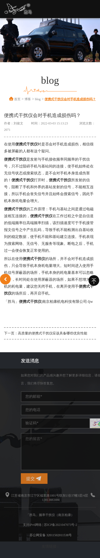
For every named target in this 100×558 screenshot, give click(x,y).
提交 (82, 478)
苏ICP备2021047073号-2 (60, 525)
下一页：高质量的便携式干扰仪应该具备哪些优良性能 (45, 333)
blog (38, 99)
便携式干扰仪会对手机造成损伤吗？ (70, 99)
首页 (17, 99)
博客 (28, 99)
